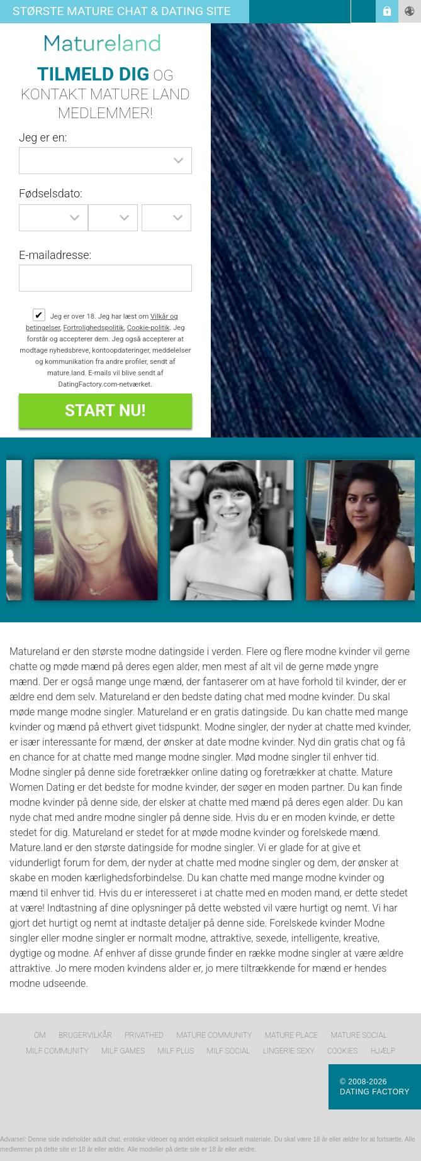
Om (39, 1035)
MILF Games (123, 1051)
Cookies (342, 1051)
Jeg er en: (43, 137)
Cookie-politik (148, 328)
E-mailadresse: (55, 254)
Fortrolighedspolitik (94, 328)
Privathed (144, 1035)
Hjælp (383, 1051)
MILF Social (228, 1051)
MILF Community (57, 1051)
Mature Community (214, 1035)
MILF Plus (175, 1051)
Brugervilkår (85, 1035)
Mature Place (291, 1035)
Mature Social (359, 1035)
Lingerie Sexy (289, 1051)
